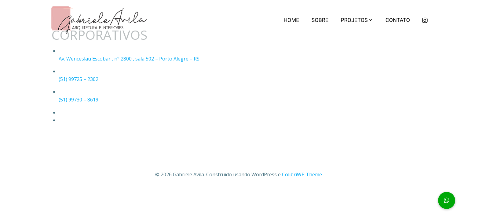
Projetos (357, 20)
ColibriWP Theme (302, 174)
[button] (446, 200)
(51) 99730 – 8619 (78, 99)
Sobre (319, 20)
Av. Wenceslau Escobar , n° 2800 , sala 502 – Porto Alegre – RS (129, 58)
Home (291, 20)
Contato (398, 20)
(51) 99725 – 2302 (78, 79)
